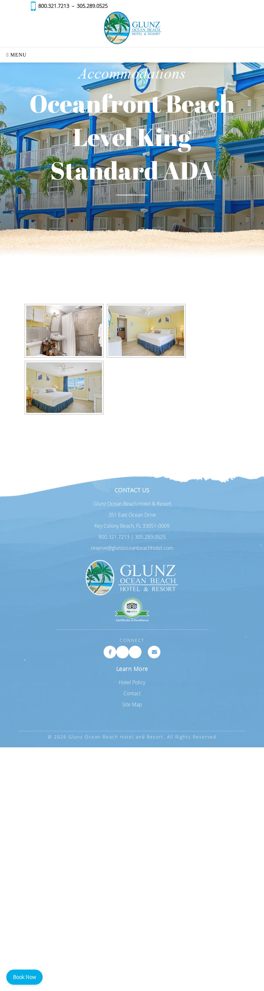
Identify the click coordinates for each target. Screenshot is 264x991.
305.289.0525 (92, 6)
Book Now (24, 977)
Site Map (132, 704)
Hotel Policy (132, 682)
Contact (132, 693)
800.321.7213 (53, 6)
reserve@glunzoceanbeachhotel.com (132, 547)
